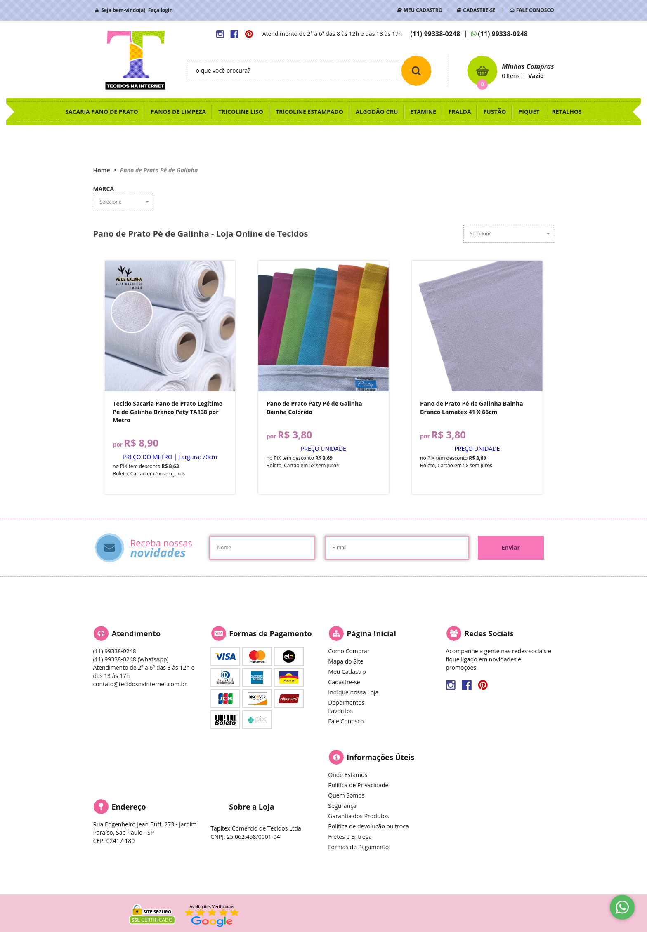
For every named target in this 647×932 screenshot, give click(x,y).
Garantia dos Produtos (358, 816)
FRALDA (460, 111)
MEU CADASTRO (423, 10)
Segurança (342, 806)
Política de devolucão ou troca (368, 826)
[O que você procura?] (416, 70)
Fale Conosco (346, 721)
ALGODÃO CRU (377, 111)
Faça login (160, 10)
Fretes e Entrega (350, 836)
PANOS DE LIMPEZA (178, 111)
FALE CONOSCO (535, 10)
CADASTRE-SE (479, 10)
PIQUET (528, 111)
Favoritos (340, 711)
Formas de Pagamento (358, 847)
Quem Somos (346, 795)
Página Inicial (371, 633)
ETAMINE (423, 111)
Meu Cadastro (347, 671)
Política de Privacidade (358, 785)
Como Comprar (348, 651)
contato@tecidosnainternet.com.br (140, 684)
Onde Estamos (347, 775)
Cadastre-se (344, 682)
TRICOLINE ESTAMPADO (309, 111)
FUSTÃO (494, 111)
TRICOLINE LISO (240, 111)
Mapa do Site (345, 661)
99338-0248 (435, 33)
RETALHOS (566, 111)
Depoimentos (346, 702)
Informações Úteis (380, 757)
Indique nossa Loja (353, 692)
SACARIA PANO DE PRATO (101, 111)
